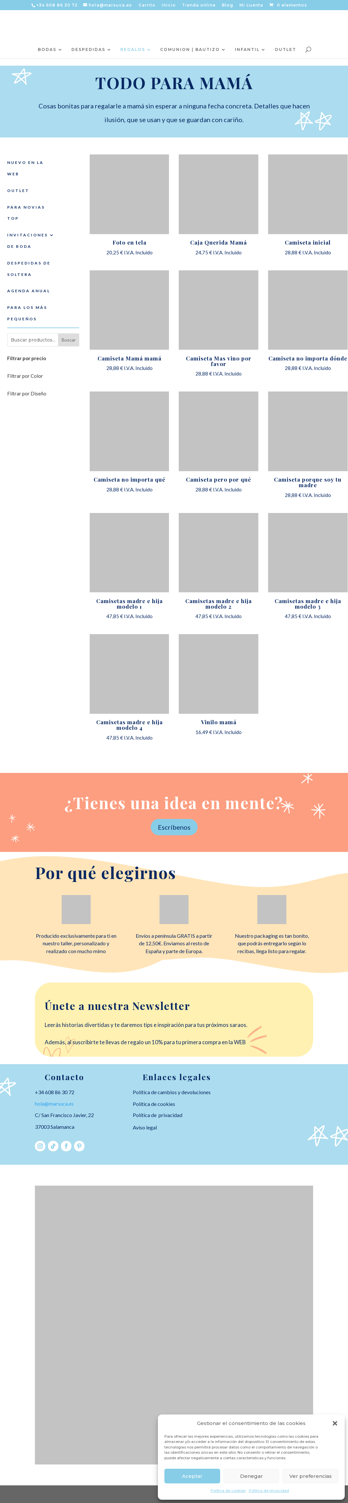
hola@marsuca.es (54, 1103)
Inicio (169, 5)
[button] (335, 1423)
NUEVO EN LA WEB (25, 168)
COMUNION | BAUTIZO (190, 49)
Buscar (69, 340)
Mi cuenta (251, 5)
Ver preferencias (310, 1476)
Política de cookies (228, 1490)
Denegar (251, 1476)
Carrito (147, 5)
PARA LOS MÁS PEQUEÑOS (27, 313)
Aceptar (192, 1476)
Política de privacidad (269, 1490)
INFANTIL (247, 49)
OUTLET (285, 49)
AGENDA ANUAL (28, 290)
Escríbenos (174, 827)
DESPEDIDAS (88, 49)
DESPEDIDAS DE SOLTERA (29, 269)
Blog (227, 5)
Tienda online (199, 5)
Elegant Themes (88, 1494)
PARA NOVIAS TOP (26, 213)
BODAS (47, 49)
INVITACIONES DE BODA (27, 240)
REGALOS (132, 49)
